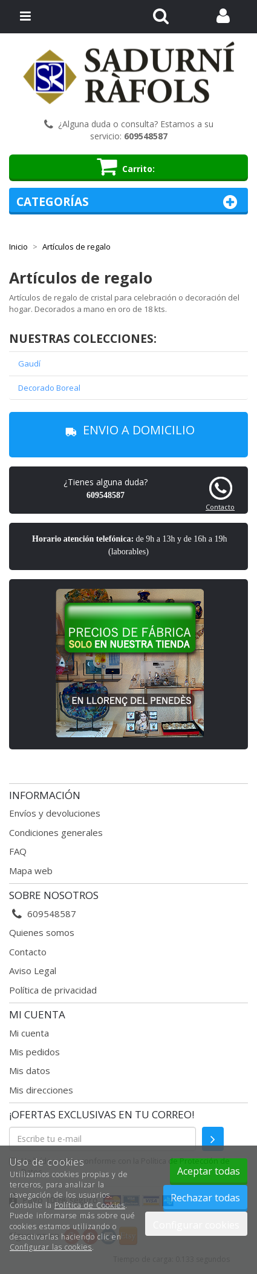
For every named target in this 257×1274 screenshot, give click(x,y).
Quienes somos (41, 932)
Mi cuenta (29, 1033)
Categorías (128, 202)
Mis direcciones (41, 1090)
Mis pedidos (34, 1052)
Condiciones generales (56, 832)
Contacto (220, 506)
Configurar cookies (196, 1225)
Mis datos (29, 1070)
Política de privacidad (53, 990)
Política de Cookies (89, 1205)
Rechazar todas (205, 1197)
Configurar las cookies (51, 1247)
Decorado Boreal (49, 387)
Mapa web (31, 870)
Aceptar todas (208, 1171)
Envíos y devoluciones (54, 813)
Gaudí (29, 363)
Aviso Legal (32, 970)
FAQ (18, 851)
